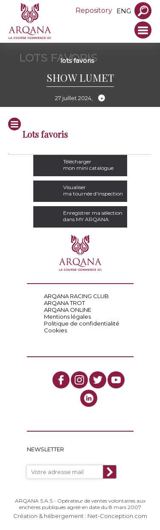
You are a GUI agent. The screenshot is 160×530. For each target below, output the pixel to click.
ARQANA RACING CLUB (76, 296)
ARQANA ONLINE (67, 309)
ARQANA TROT (64, 302)
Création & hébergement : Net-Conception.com (80, 515)
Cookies (55, 330)
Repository (94, 10)
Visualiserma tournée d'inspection (93, 190)
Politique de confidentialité (81, 323)
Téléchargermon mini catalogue (88, 164)
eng (123, 11)
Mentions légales (67, 316)
